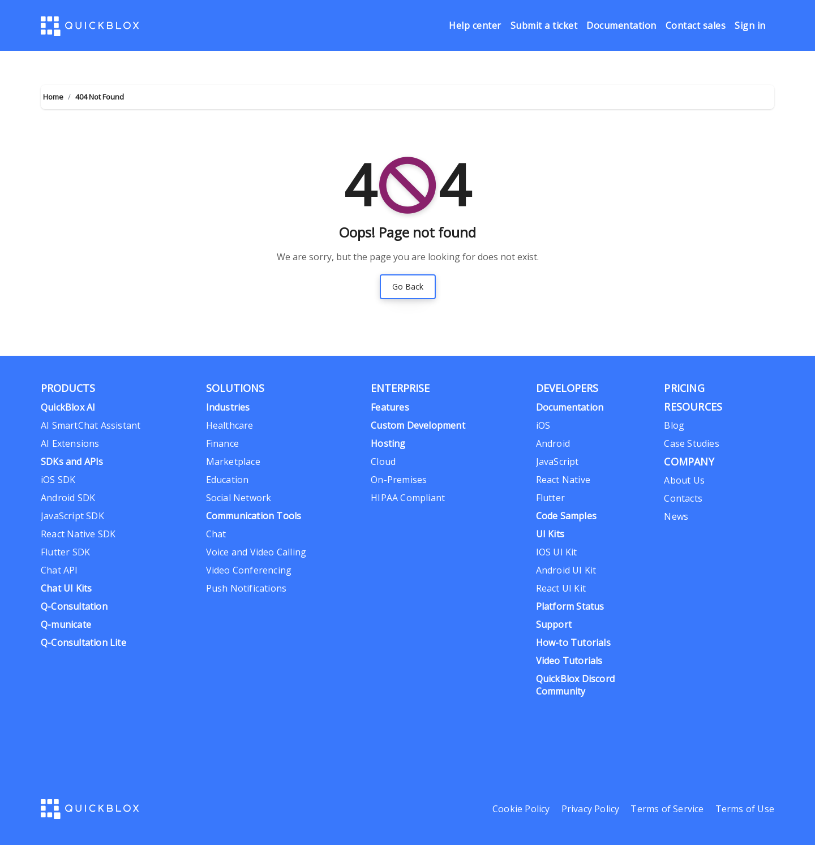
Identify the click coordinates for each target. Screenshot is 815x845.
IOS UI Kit (556, 552)
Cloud (383, 461)
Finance (222, 443)
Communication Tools (254, 516)
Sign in (750, 26)
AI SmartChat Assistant (90, 425)
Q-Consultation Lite (83, 642)
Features (390, 407)
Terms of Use (744, 809)
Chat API (59, 570)
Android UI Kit (566, 570)
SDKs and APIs (72, 461)
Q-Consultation (74, 606)
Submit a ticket (544, 26)
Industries (228, 407)
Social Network (239, 498)
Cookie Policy (521, 809)
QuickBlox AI (68, 407)
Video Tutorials (569, 660)
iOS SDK (58, 479)
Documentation (621, 26)
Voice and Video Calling (256, 552)
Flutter (550, 498)
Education (227, 479)
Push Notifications (246, 588)
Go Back (407, 286)
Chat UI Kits (66, 588)
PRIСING (684, 388)
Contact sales (696, 26)
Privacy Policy (590, 809)
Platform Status (570, 606)
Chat (216, 534)
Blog (674, 425)
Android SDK (68, 498)
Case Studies (691, 443)
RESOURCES (693, 406)
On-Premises (399, 479)
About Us (684, 480)
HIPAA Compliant (408, 498)
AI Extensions (70, 443)
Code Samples (566, 516)
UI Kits (550, 534)
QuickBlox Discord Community (575, 684)
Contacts (683, 498)
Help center (475, 26)
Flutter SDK (65, 552)
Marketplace (233, 461)
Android (553, 443)
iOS (543, 425)
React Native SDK (78, 534)
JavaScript (557, 461)
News (676, 516)
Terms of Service (667, 809)
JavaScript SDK (72, 516)
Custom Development (418, 425)
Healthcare (230, 425)
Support (554, 624)
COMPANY (689, 461)
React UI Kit (561, 588)
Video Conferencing (249, 570)
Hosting (388, 443)
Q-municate (66, 624)
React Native (563, 479)
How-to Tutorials (573, 642)
